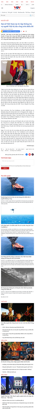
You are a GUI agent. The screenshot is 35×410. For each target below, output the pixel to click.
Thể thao (27, 12)
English (33, 8)
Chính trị (4, 12)
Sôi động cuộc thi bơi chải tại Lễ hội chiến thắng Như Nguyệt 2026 (17, 364)
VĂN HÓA (4, 340)
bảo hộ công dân (10, 149)
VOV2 (7, 1)
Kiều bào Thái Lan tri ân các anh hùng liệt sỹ (13, 400)
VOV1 (2, 1)
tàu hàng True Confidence (15, 150)
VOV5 (22, 1)
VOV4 (17, 1)
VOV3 (12, 1)
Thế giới (10, 12)
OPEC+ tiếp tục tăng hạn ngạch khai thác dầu (13, 327)
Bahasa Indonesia (10, 4)
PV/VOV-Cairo (30, 145)
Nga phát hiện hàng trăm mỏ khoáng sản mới (13, 337)
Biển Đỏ (6, 150)
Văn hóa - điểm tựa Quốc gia (9, 372)
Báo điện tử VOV (4, 296)
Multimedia (21, 12)
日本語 (18, 4)
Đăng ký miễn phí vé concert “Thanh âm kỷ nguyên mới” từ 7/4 (17, 367)
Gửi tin (5, 168)
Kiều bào (4, 374)
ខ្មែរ (23, 4)
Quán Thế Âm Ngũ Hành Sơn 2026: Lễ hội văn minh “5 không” (17, 369)
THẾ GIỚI (4, 301)
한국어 (28, 4)
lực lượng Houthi (20, 149)
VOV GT (32, 1)
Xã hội (15, 12)
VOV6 (27, 1)
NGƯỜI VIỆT (5, 20)
